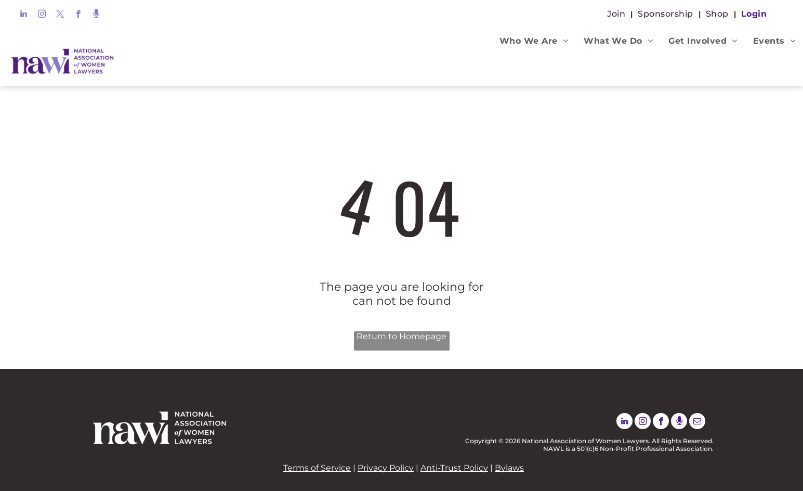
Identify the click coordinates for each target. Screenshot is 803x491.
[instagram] (42, 15)
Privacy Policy (386, 468)
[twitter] (60, 15)
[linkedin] (24, 15)
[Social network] (96, 15)
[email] (697, 422)
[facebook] (78, 15)
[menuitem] (617, 13)
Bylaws (509, 468)
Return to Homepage (401, 336)
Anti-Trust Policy (454, 468)
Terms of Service (317, 468)
